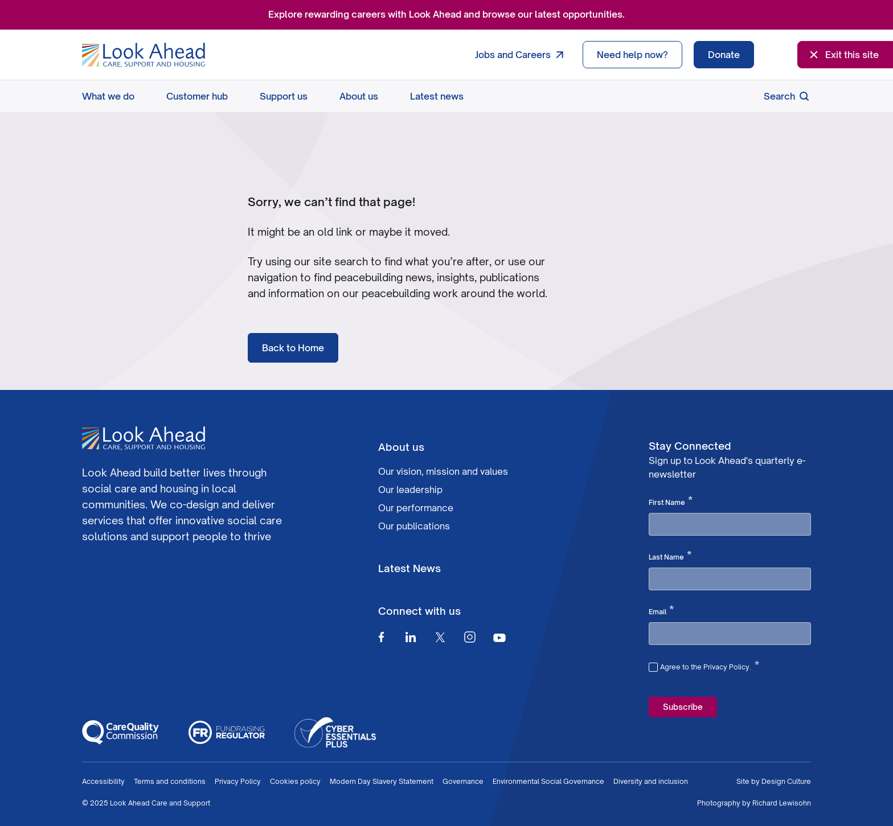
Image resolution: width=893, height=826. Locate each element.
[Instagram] (470, 637)
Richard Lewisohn (781, 803)
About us (358, 96)
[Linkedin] (411, 637)
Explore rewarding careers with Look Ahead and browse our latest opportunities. (446, 14)
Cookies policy (295, 781)
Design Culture (786, 781)
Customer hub (197, 96)
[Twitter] (440, 637)
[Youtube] (499, 637)
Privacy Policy (238, 781)
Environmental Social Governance (548, 781)
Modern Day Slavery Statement (381, 781)
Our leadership (410, 489)
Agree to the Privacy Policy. (709, 665)
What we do (108, 96)
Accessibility (103, 781)
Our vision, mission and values (443, 471)
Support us (284, 96)
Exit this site (843, 54)
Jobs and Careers (522, 55)
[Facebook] (381, 637)
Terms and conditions (170, 781)
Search (787, 96)
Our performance (415, 507)
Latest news (437, 96)
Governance (463, 781)
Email (661, 611)
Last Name (670, 556)
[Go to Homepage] (143, 55)
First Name (671, 501)
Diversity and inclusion (650, 781)
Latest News (409, 568)
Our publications (414, 526)
